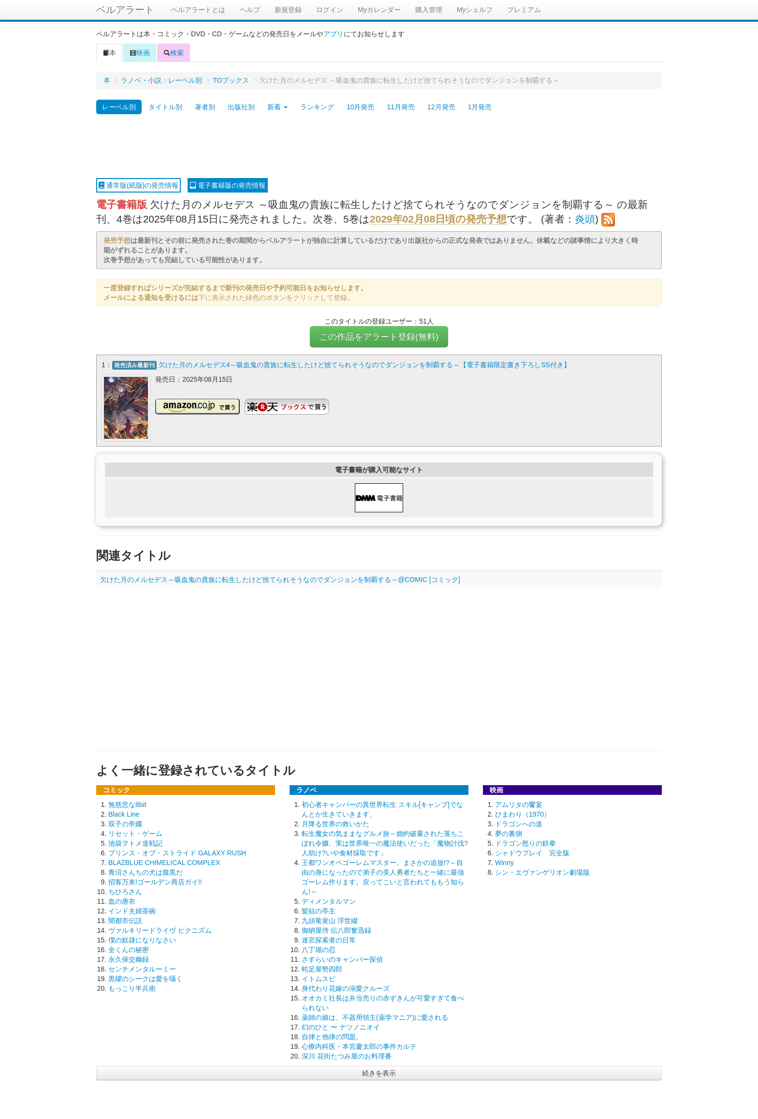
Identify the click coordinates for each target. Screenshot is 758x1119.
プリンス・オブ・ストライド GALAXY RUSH (177, 853)
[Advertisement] (379, 146)
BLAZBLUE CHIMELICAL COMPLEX (164, 862)
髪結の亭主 (318, 911)
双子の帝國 (125, 824)
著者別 (205, 107)
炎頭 (585, 218)
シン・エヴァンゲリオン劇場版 (542, 872)
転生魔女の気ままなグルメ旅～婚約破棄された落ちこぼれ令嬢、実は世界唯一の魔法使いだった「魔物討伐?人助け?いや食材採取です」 (385, 843)
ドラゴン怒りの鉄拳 (525, 843)
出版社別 (241, 107)
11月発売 (401, 107)
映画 (140, 53)
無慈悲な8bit (127, 804)
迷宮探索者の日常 (329, 940)
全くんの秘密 (128, 950)
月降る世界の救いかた (335, 824)
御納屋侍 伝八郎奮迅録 (336, 930)
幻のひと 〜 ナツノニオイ (341, 1027)
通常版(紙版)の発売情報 (138, 185)
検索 (173, 53)
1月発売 (480, 107)
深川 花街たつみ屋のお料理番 (347, 1056)
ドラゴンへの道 (518, 824)
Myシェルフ (475, 10)
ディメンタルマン (329, 901)
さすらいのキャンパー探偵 (342, 959)
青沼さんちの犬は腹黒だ (145, 872)
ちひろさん (125, 891)
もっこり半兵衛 (132, 988)
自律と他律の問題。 (332, 1037)
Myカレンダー (379, 10)
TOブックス (231, 80)
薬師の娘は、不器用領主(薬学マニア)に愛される (375, 1017)
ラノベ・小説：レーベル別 (161, 80)
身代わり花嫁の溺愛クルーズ (346, 988)
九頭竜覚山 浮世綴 (330, 921)
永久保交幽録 (128, 959)
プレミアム (524, 10)
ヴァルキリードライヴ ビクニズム (160, 930)
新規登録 (288, 10)
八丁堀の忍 (318, 950)
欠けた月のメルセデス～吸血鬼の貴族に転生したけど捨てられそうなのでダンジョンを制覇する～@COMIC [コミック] (280, 579)
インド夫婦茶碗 (132, 911)
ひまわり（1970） (523, 814)
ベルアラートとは (198, 10)
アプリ (333, 34)
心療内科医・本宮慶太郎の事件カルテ (359, 1046)
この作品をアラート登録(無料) (379, 337)
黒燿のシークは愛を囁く (145, 979)
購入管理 (428, 10)
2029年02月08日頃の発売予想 (438, 218)
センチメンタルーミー (142, 969)
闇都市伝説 (125, 921)
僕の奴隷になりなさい (142, 940)
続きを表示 (379, 1073)
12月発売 (441, 107)
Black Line (124, 814)
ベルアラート (125, 9)
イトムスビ (318, 979)
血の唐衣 (121, 901)
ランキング (317, 107)
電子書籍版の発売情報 (227, 185)
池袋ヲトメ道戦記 (135, 843)
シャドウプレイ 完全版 (532, 853)
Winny (504, 862)
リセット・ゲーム (135, 833)
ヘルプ (250, 10)
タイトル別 (165, 107)
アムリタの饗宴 (518, 804)
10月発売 (361, 107)
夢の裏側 (508, 833)
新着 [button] (277, 107)
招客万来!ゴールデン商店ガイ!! (155, 882)
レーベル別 (119, 107)
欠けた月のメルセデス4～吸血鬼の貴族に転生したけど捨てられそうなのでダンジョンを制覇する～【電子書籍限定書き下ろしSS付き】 (364, 365)
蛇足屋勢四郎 (322, 969)
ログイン (329, 10)
